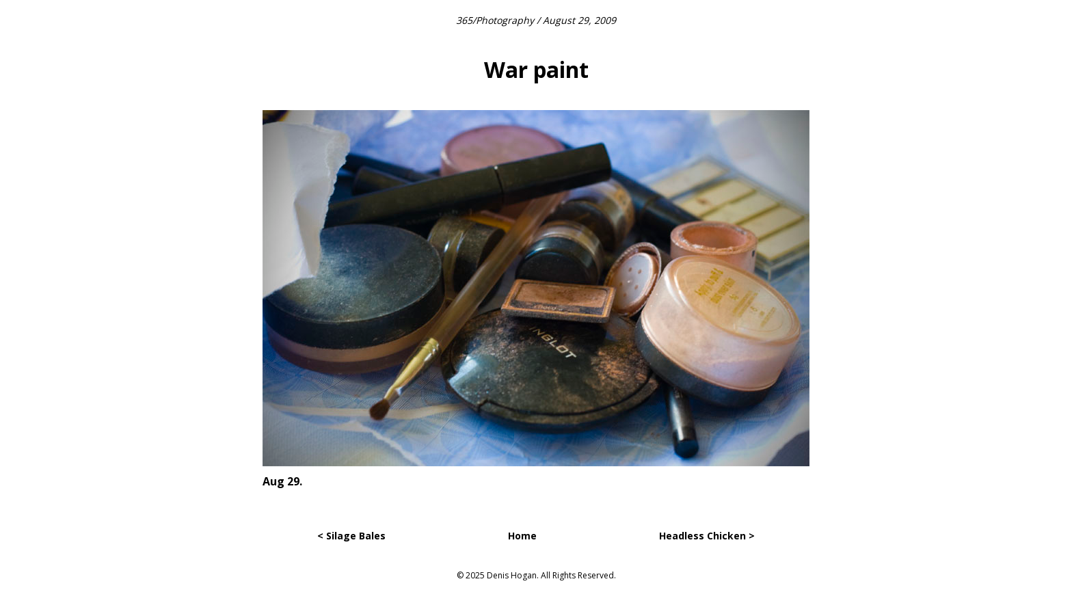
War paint (536, 69)
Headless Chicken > (707, 535)
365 (464, 20)
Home (522, 535)
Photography (505, 20)
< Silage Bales (351, 535)
